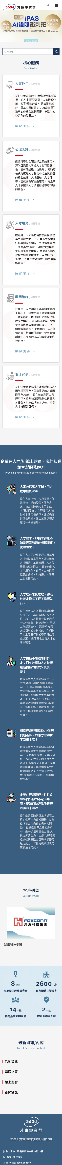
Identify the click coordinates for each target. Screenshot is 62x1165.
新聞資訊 (11, 1092)
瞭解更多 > (25, 126)
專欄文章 (11, 1071)
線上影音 (11, 1082)
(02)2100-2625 (14, 1157)
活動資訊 (11, 1061)
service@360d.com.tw (18, 1162)
